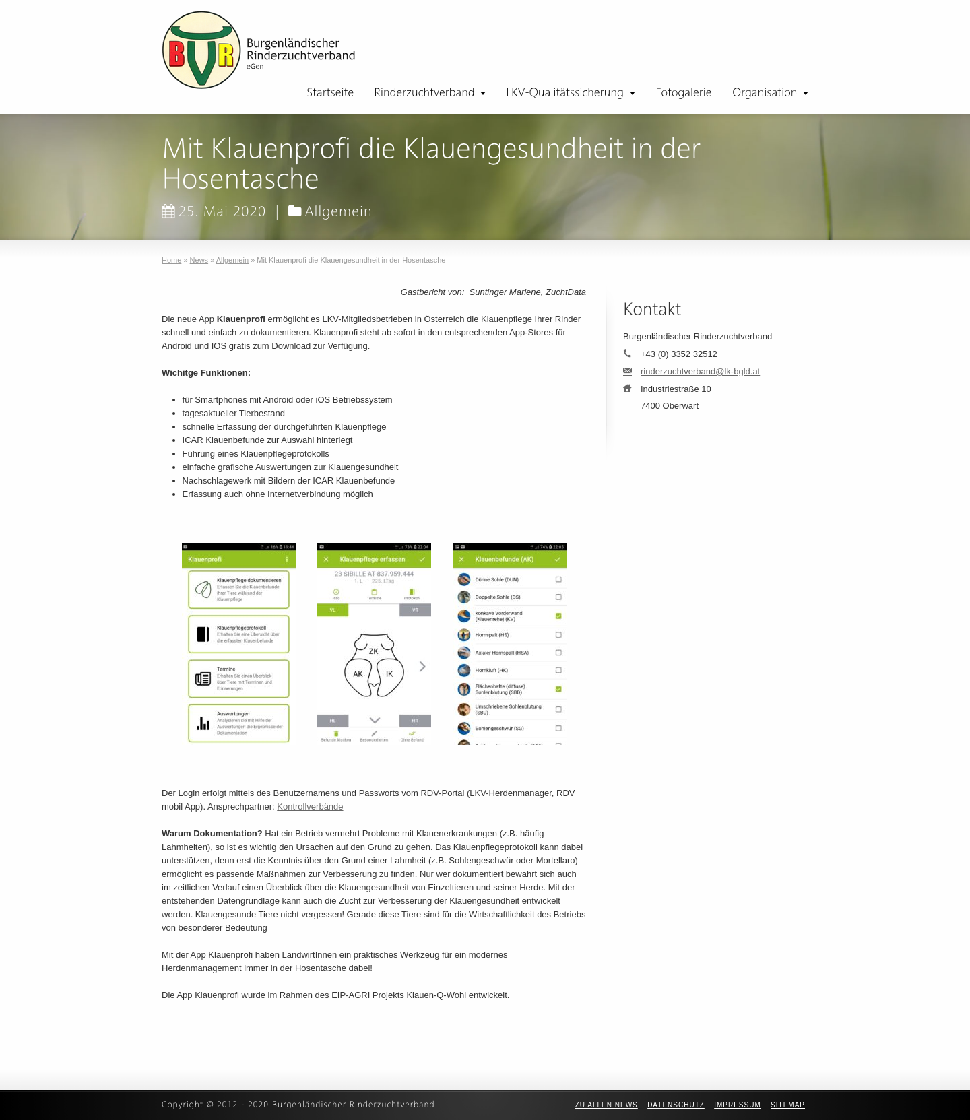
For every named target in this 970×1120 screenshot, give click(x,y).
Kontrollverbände (310, 806)
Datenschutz (676, 1105)
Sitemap (788, 1105)
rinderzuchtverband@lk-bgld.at (700, 371)
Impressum (737, 1105)
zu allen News (606, 1105)
